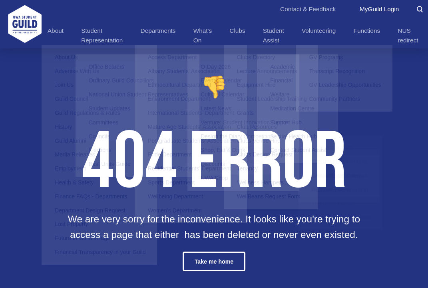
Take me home (214, 261)
